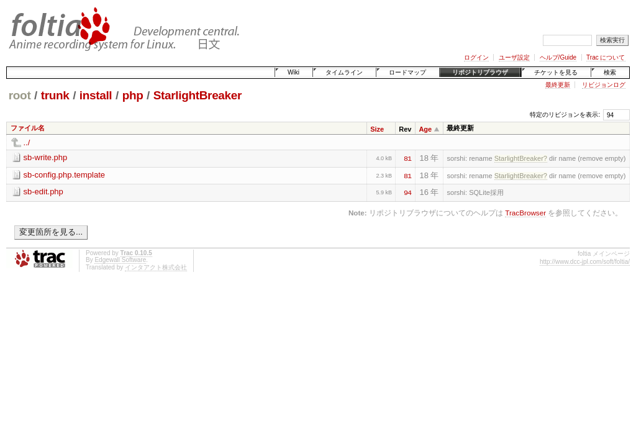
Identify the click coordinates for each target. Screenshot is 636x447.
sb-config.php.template (65, 174)
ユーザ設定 (514, 57)
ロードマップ (407, 72)
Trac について (605, 57)
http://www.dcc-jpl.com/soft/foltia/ (585, 261)
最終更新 (557, 84)
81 (407, 158)
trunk (55, 95)
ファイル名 (28, 128)
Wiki (293, 72)
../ (27, 142)
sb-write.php (46, 157)
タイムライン (344, 72)
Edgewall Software (120, 259)
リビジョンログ (603, 84)
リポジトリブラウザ (480, 72)
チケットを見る (556, 72)
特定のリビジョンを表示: (565, 114)
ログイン (476, 57)
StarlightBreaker (197, 95)
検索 (610, 72)
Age (425, 129)
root (20, 95)
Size (377, 129)
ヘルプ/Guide (558, 57)
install (96, 95)
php (132, 95)
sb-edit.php (43, 191)
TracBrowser (525, 213)
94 (407, 192)
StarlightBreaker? (520, 158)
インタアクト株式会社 (156, 267)
